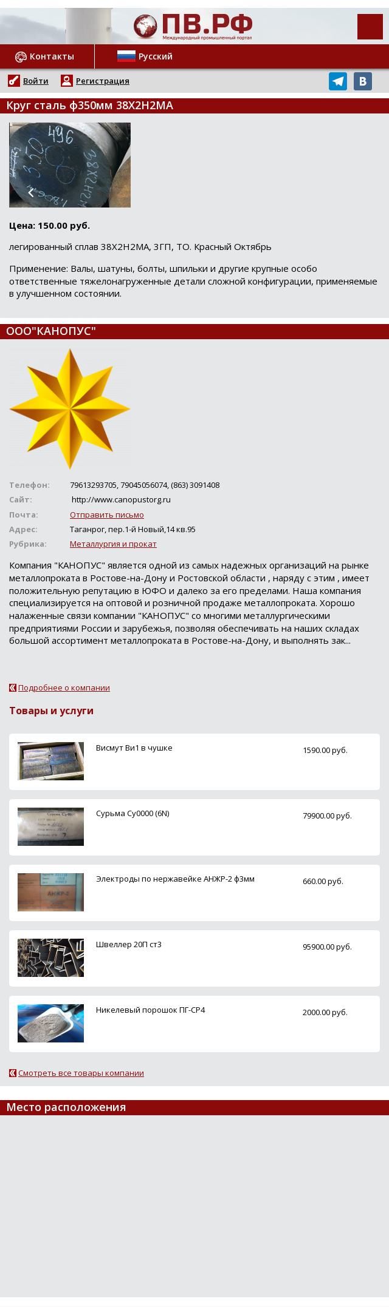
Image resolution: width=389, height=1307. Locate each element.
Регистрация (102, 80)
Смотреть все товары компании (81, 1072)
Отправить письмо (107, 514)
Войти (36, 80)
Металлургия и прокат (113, 543)
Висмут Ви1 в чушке (134, 747)
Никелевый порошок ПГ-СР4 (150, 1009)
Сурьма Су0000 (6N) (132, 813)
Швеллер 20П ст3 (129, 944)
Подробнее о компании (64, 687)
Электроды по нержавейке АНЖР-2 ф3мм (175, 878)
